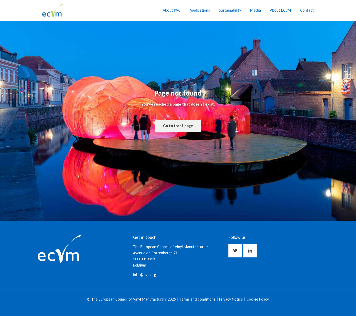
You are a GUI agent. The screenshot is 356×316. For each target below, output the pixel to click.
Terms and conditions (197, 299)
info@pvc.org (144, 274)
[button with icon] (235, 250)
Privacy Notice (231, 299)
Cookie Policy (258, 299)
